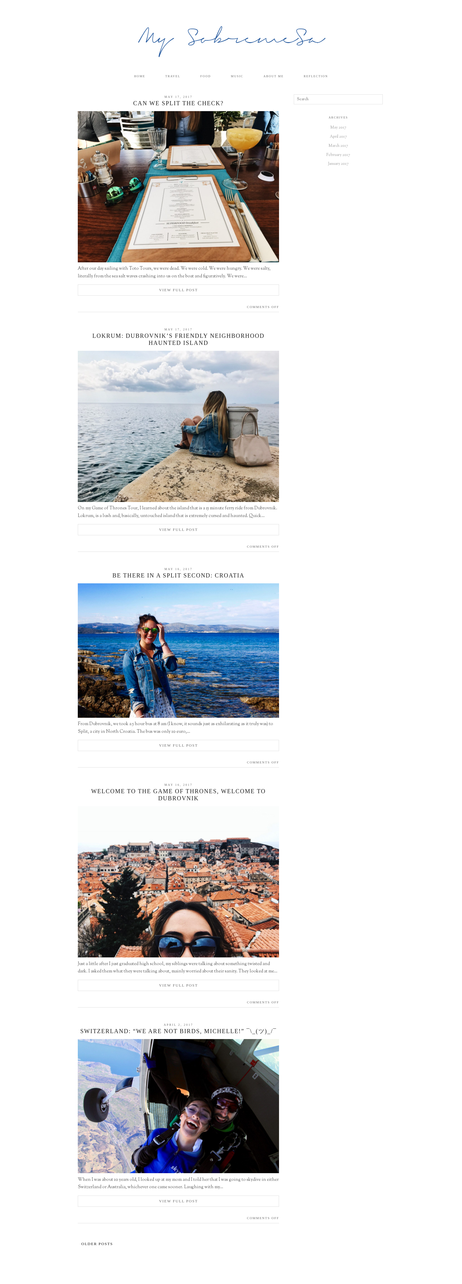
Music (238, 76)
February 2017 (338, 155)
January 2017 (338, 164)
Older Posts (97, 1244)
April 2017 (338, 137)
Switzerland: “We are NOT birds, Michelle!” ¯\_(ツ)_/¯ (178, 1031)
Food (204, 76)
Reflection (321, 76)
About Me (277, 76)
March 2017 (338, 146)
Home (134, 76)
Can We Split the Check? (178, 103)
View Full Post (178, 290)
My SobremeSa (231, 39)
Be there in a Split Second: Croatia (179, 575)
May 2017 (338, 128)
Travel (169, 76)
